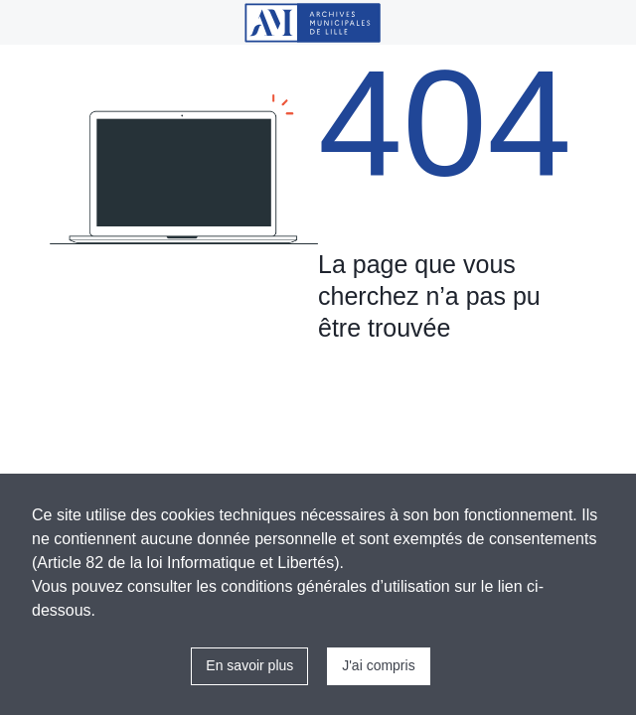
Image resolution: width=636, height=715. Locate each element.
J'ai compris (378, 665)
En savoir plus (249, 665)
